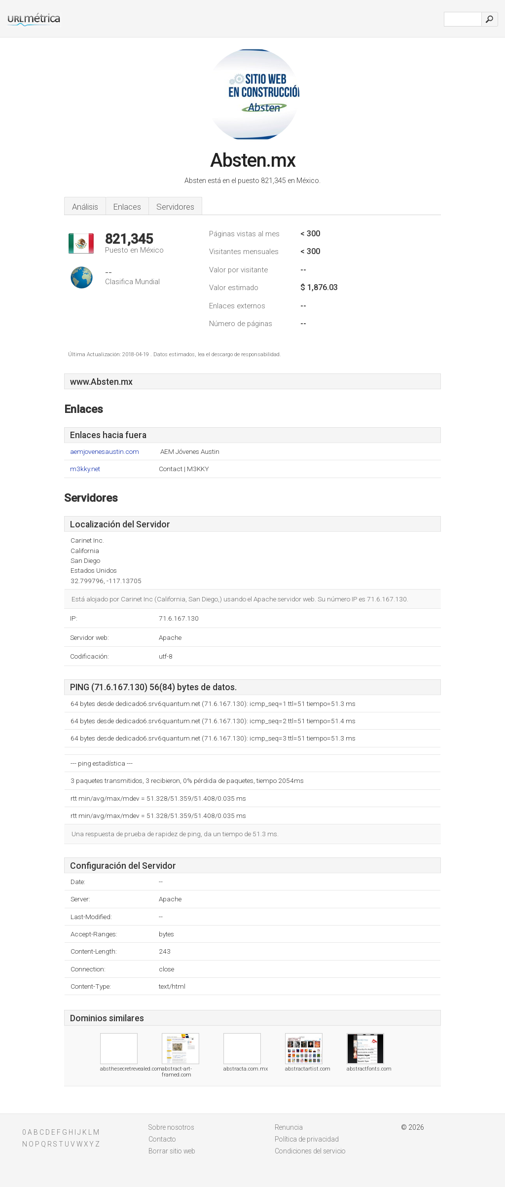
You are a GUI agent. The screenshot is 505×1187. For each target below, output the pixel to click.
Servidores (175, 207)
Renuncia (289, 1127)
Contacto (162, 1139)
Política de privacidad (307, 1139)
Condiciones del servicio (310, 1151)
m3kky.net (85, 469)
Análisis (85, 207)
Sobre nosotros (171, 1127)
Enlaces (127, 207)
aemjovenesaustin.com (104, 451)
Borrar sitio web (171, 1151)
